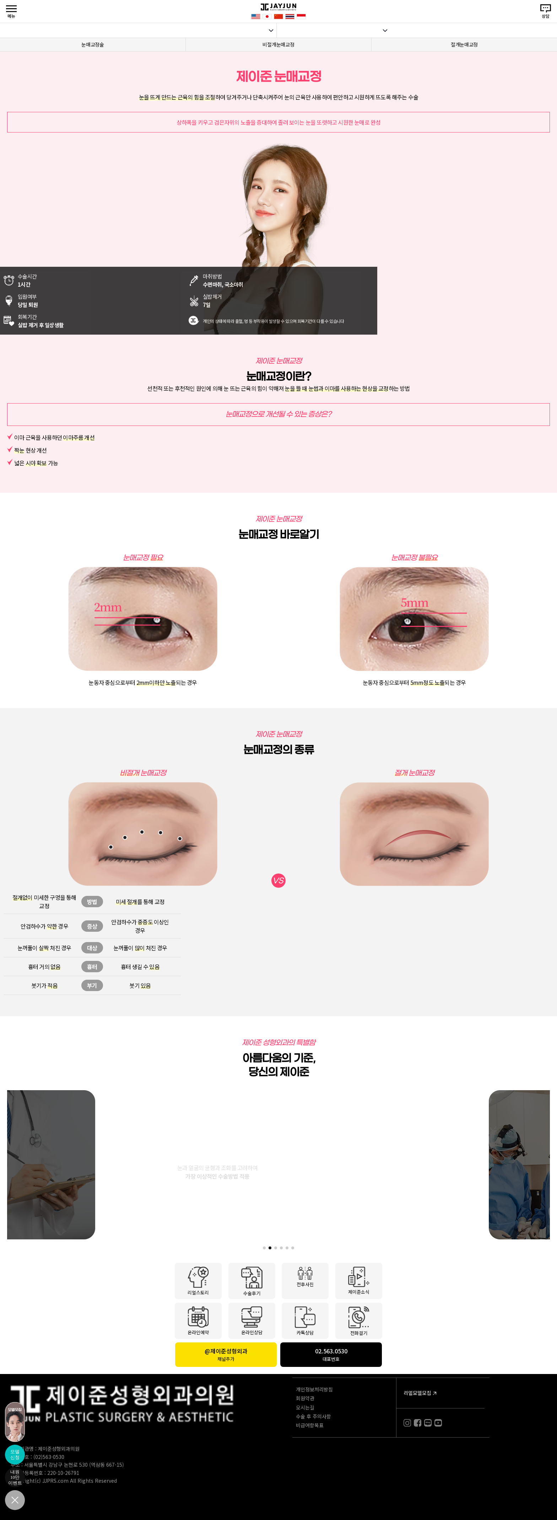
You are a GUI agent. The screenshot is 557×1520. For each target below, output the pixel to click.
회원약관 (305, 1398)
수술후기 (252, 1280)
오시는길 (305, 1407)
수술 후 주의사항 (313, 1416)
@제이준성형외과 (226, 1354)
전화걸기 (359, 1320)
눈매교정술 (92, 44)
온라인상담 (252, 1320)
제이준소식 (359, 1280)
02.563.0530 (331, 1354)
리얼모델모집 (417, 1392)
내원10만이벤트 (15, 1477)
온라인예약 (198, 1320)
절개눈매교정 (464, 44)
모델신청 (15, 1454)
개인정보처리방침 (314, 1389)
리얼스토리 (198, 1280)
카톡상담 (305, 1320)
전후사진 (305, 1277)
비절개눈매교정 (278, 44)
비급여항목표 (310, 1425)
